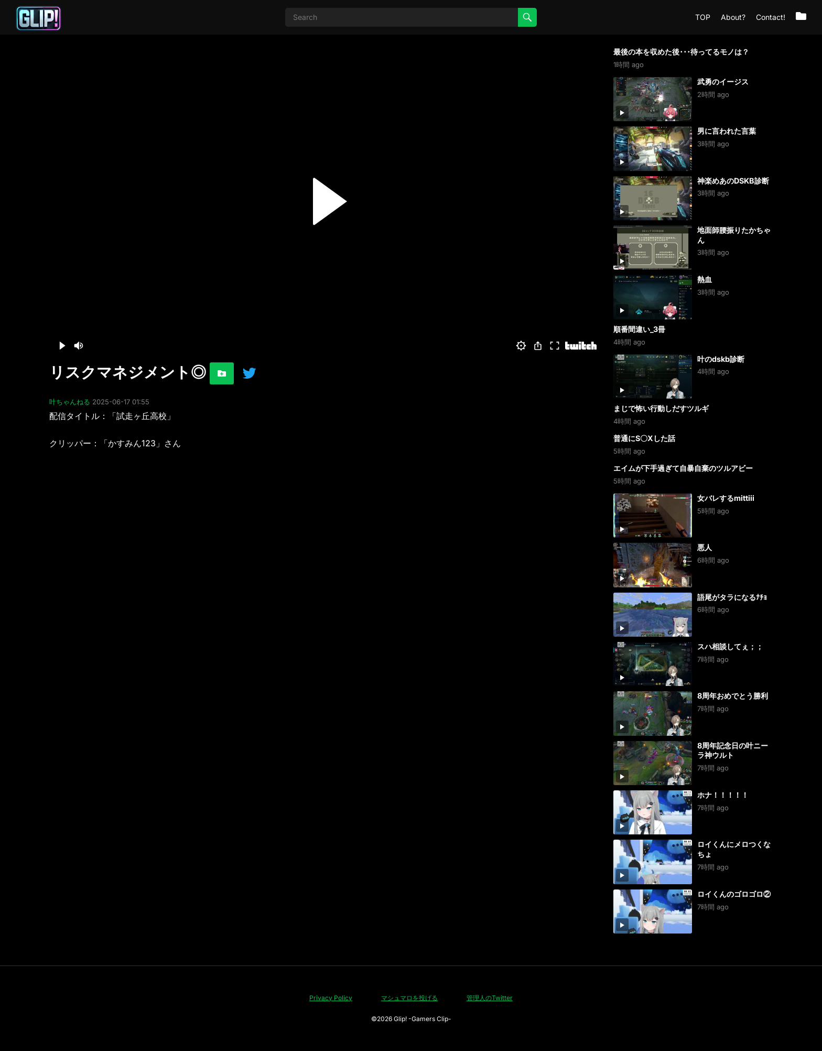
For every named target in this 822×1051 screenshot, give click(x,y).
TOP (702, 17)
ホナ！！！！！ (723, 794)
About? (733, 17)
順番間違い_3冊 (639, 329)
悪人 (704, 547)
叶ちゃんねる (69, 402)
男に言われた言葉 (726, 130)
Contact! (770, 17)
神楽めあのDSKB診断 (733, 180)
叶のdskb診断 (720, 359)
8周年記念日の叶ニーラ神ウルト (732, 750)
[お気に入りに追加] (222, 373)
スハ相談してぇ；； (730, 646)
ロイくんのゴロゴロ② (734, 893)
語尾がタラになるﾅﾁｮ (732, 597)
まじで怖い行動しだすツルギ (661, 408)
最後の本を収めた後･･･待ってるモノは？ (681, 51)
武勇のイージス (723, 81)
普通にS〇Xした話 (644, 438)
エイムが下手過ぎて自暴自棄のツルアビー (683, 468)
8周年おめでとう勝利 (732, 695)
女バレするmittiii (725, 498)
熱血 (704, 279)
